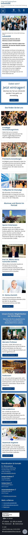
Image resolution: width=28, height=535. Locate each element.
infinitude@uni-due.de (9, 473)
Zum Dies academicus (8, 422)
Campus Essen (5, 483)
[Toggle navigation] (3, 11)
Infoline (5, 521)
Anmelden (13, 100)
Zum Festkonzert (7, 388)
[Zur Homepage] (14, 1)
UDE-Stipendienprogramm (10, 505)
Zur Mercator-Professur (9, 355)
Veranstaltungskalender (10, 503)
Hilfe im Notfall (16, 521)
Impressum (7, 524)
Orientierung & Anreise (9, 496)
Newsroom (6, 507)
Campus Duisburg (6, 476)
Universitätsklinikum (7, 489)
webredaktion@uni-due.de (12, 531)
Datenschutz (18, 524)
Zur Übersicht (6, 455)
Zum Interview (6, 274)
